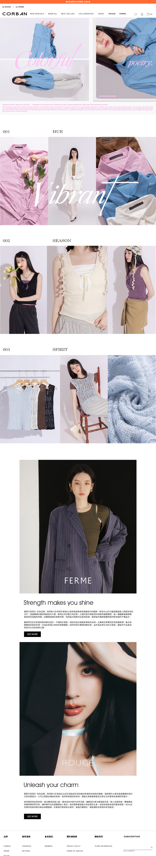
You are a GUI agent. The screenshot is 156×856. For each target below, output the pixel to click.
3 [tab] (153, 96)
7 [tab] (153, 106)
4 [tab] (153, 99)
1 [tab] (153, 92)
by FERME (20, 7)
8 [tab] (153, 109)
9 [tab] (153, 111)
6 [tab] (153, 104)
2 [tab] (153, 94)
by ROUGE (6, 7)
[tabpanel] (78, 66)
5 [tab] (153, 101)
